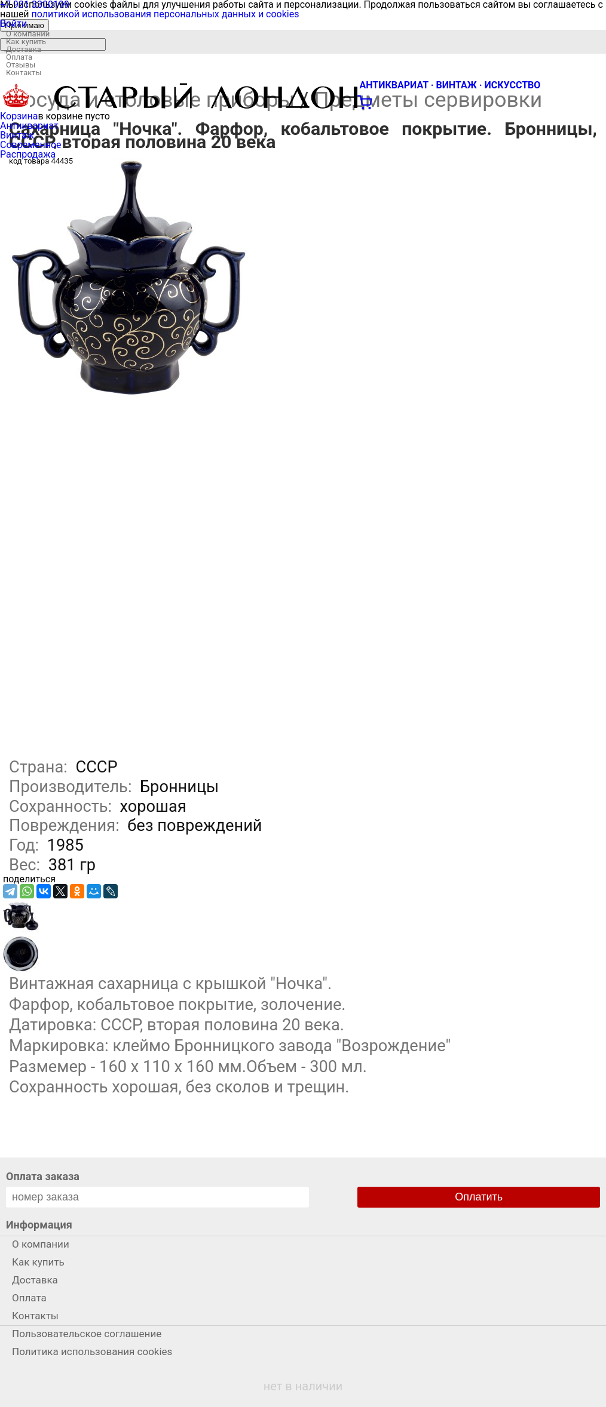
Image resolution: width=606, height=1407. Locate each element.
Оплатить (479, 1197)
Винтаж (17, 135)
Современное (31, 144)
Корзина (19, 116)
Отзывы (20, 64)
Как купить (26, 41)
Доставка (23, 49)
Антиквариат (29, 125)
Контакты (24, 72)
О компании (28, 33)
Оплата (19, 57)
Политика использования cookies (92, 1351)
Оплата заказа (42, 1176)
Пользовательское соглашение (86, 1334)
